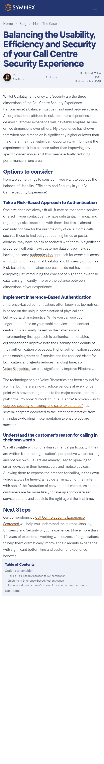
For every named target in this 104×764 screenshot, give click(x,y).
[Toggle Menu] (95, 8)
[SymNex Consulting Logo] (20, 7)
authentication (41, 254)
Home (8, 23)
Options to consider (19, 571)
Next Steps (12, 591)
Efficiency (37, 96)
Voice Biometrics (16, 368)
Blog (23, 23)
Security (58, 96)
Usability (21, 96)
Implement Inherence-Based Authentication (36, 580)
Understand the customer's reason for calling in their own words (48, 585)
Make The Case (45, 23)
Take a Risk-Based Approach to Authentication (37, 576)
